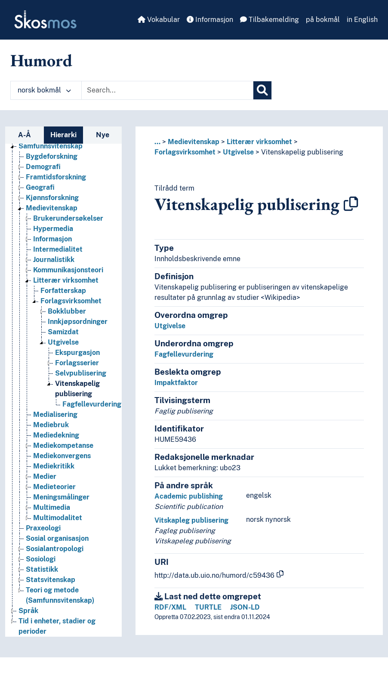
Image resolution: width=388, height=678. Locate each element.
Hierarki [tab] (63, 135)
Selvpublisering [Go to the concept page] (80, 373)
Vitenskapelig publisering (302, 152)
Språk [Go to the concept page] (28, 611)
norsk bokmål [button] (44, 90)
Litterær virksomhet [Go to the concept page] (66, 280)
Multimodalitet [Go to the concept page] (57, 518)
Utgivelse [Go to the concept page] (63, 342)
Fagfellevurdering (183, 354)
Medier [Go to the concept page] (44, 476)
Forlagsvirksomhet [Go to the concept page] (71, 301)
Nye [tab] (102, 135)
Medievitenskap (193, 142)
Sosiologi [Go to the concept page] (40, 559)
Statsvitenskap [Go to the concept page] (50, 580)
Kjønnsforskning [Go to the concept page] (52, 198)
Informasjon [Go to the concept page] (52, 239)
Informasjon (210, 19)
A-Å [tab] (24, 135)
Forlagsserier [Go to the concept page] (77, 363)
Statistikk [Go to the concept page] (42, 569)
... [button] (157, 142)
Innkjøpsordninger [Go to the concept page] (78, 321)
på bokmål (323, 19)
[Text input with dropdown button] (167, 90)
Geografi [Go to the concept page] (40, 187)
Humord (41, 60)
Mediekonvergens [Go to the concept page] (62, 456)
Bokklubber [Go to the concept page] (67, 311)
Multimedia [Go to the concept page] (51, 507)
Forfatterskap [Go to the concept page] (63, 291)
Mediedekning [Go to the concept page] (56, 435)
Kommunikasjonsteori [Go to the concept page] (68, 270)
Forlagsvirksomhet (185, 152)
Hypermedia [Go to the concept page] (53, 229)
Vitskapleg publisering (191, 520)
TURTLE (208, 607)
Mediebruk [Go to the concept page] (51, 425)
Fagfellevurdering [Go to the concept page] (91, 404)
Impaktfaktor (176, 383)
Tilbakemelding (269, 19)
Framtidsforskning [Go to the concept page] (56, 177)
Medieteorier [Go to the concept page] (54, 487)
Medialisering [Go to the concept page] (55, 414)
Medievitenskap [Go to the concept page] (51, 208)
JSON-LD (245, 607)
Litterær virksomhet (259, 142)
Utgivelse (238, 152)
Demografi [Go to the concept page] (43, 167)
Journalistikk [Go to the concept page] (53, 260)
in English (362, 19)
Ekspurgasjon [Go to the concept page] (77, 352)
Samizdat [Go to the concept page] (63, 332)
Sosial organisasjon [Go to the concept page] (57, 538)
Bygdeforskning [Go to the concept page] (51, 156)
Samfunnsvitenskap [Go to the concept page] (50, 146)
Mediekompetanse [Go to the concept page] (63, 445)
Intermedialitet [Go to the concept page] (58, 249)
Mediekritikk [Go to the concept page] (53, 466)
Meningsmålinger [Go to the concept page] (61, 497)
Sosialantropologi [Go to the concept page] (54, 549)
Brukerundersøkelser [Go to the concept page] (68, 218)
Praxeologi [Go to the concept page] (43, 528)
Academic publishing (188, 496)
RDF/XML (170, 607)
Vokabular (159, 19)
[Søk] (262, 90)
